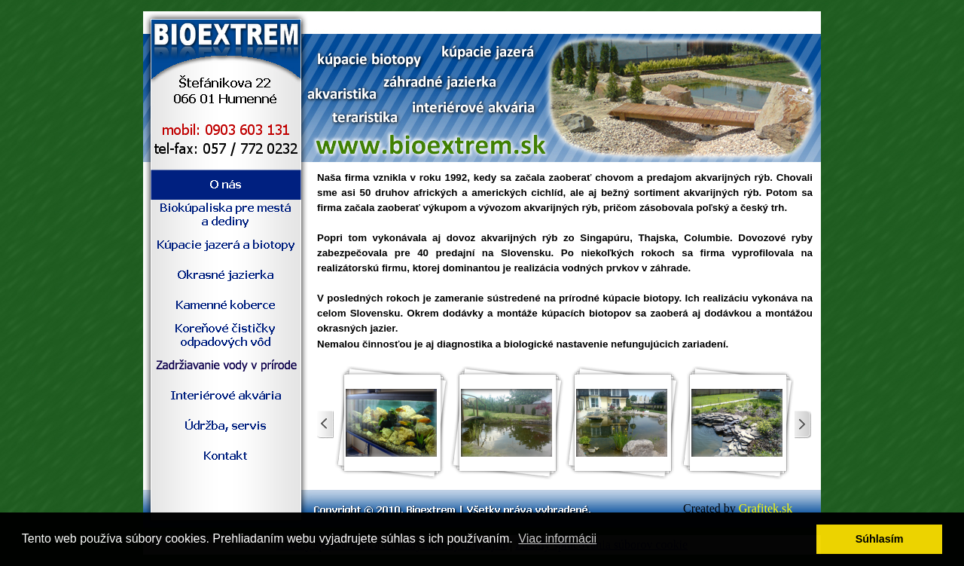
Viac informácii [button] (557, 538)
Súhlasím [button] (880, 539)
